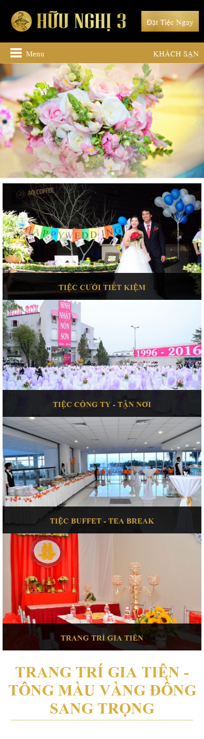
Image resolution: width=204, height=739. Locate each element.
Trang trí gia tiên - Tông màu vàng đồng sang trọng (102, 688)
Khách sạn (176, 53)
